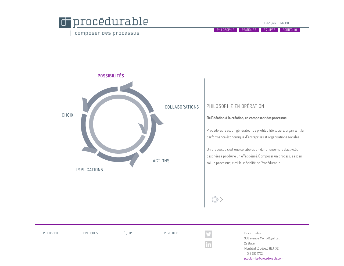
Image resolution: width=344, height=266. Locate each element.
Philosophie (225, 30)
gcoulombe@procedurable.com (264, 258)
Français (270, 22)
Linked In (208, 244)
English (284, 22)
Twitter (208, 234)
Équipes (269, 30)
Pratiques (249, 30)
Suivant (220, 199)
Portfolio (290, 30)
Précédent (209, 199)
